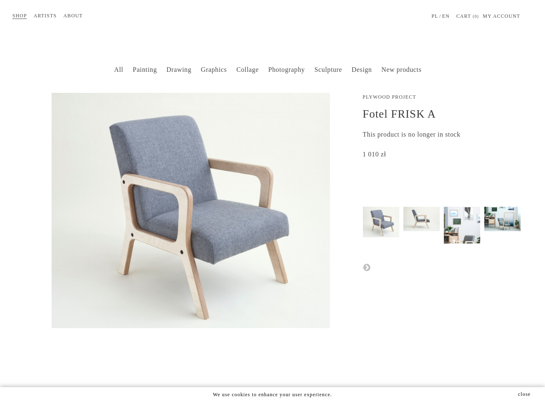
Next (367, 267)
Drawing (178, 69)
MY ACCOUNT (501, 16)
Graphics (214, 69)
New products (402, 69)
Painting (145, 69)
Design (362, 69)
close (524, 394)
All (118, 69)
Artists (45, 16)
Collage (247, 69)
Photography (286, 69)
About (73, 16)
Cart (467, 16)
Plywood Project (389, 97)
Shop (19, 16)
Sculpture (328, 69)
